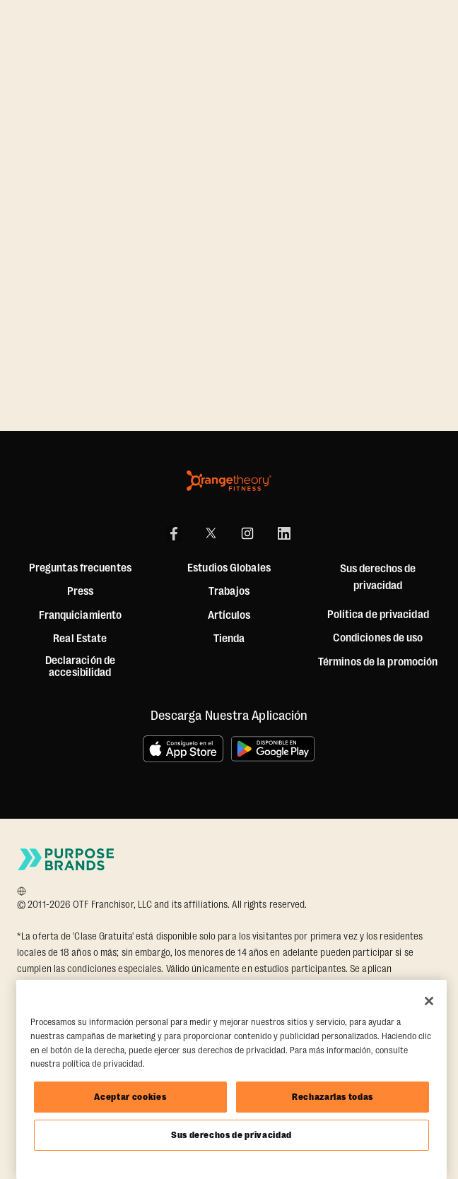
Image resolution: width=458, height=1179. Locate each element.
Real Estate (80, 639)
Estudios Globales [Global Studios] (229, 568)
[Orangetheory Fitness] (229, 481)
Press (80, 592)
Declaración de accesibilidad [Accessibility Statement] (80, 667)
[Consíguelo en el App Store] (183, 748)
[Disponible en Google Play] (273, 748)
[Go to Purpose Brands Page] (66, 859)
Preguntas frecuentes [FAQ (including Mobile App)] (80, 568)
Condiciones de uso (378, 638)
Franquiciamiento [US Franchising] (80, 616)
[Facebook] (173, 533)
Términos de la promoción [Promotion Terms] (378, 662)
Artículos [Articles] (229, 616)
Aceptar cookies (130, 1096)
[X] (210, 533)
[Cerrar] (429, 1001)
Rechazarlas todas (332, 1096)
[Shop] (229, 639)
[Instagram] (247, 533)
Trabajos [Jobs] (229, 592)
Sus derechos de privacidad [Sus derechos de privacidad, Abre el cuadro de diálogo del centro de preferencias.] (231, 1135)
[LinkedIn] (284, 533)
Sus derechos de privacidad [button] (378, 577)
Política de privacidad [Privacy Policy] (378, 615)
